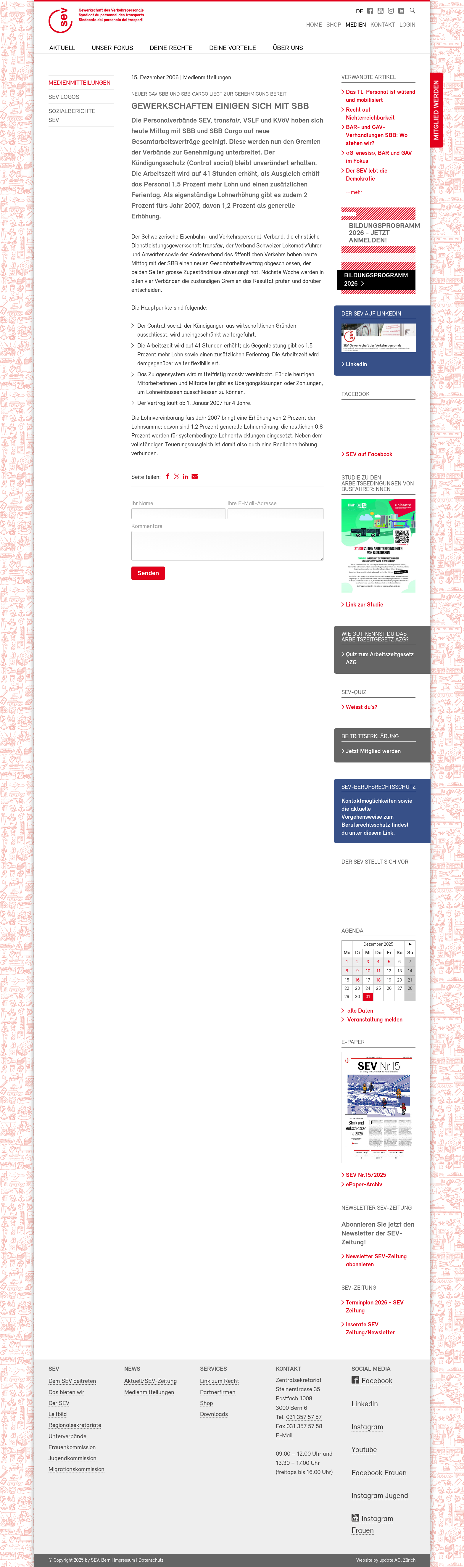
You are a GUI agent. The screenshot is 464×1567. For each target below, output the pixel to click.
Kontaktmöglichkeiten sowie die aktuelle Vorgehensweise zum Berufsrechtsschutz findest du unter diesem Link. (376, 817)
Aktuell (62, 48)
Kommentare (146, 527)
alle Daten (359, 1011)
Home (314, 25)
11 (378, 971)
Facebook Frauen (379, 1473)
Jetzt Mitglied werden (373, 751)
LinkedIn (356, 365)
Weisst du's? (361, 707)
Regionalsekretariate (75, 1425)
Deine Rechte (171, 48)
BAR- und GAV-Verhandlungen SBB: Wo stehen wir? (376, 136)
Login (407, 25)
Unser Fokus (112, 48)
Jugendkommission (72, 1458)
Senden (148, 573)
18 (378, 980)
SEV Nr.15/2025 (366, 1175)
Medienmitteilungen (77, 83)
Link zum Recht (219, 1381)
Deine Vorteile (232, 48)
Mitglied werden (436, 110)
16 (357, 980)
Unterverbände (67, 1437)
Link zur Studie (364, 605)
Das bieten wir (66, 1392)
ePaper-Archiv (364, 1185)
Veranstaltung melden (374, 1020)
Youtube (364, 1450)
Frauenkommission (72, 1447)
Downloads (214, 1414)
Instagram (367, 1427)
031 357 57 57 (304, 1417)
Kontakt (382, 25)
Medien (356, 25)
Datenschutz (150, 1560)
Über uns (288, 48)
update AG (390, 1560)
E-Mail (284, 1436)
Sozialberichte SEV (72, 115)
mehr (355, 192)
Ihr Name (142, 504)
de (359, 12)
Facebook (377, 1381)
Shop (333, 25)
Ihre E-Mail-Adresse (252, 504)
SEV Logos (64, 97)
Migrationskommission (76, 1469)
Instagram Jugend (380, 1496)
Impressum (124, 1560)
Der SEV (59, 1403)
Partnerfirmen (218, 1392)
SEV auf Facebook (369, 455)
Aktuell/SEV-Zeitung (150, 1381)
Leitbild (58, 1414)
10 (368, 971)
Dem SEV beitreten (72, 1381)
